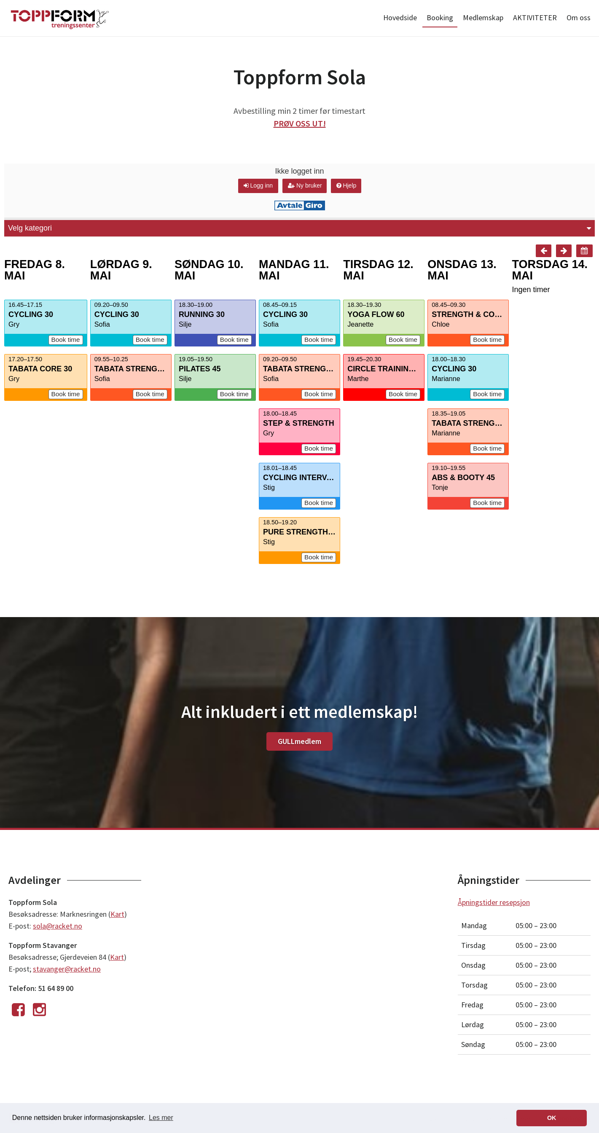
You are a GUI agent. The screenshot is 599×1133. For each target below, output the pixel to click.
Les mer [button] (161, 1117)
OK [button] (551, 1117)
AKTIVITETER (535, 17)
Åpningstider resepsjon (494, 902)
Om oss (579, 17)
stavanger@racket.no (67, 969)
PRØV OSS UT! (300, 123)
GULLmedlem (299, 741)
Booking (440, 17)
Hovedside (400, 17)
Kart (117, 914)
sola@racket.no (57, 926)
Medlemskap (483, 17)
